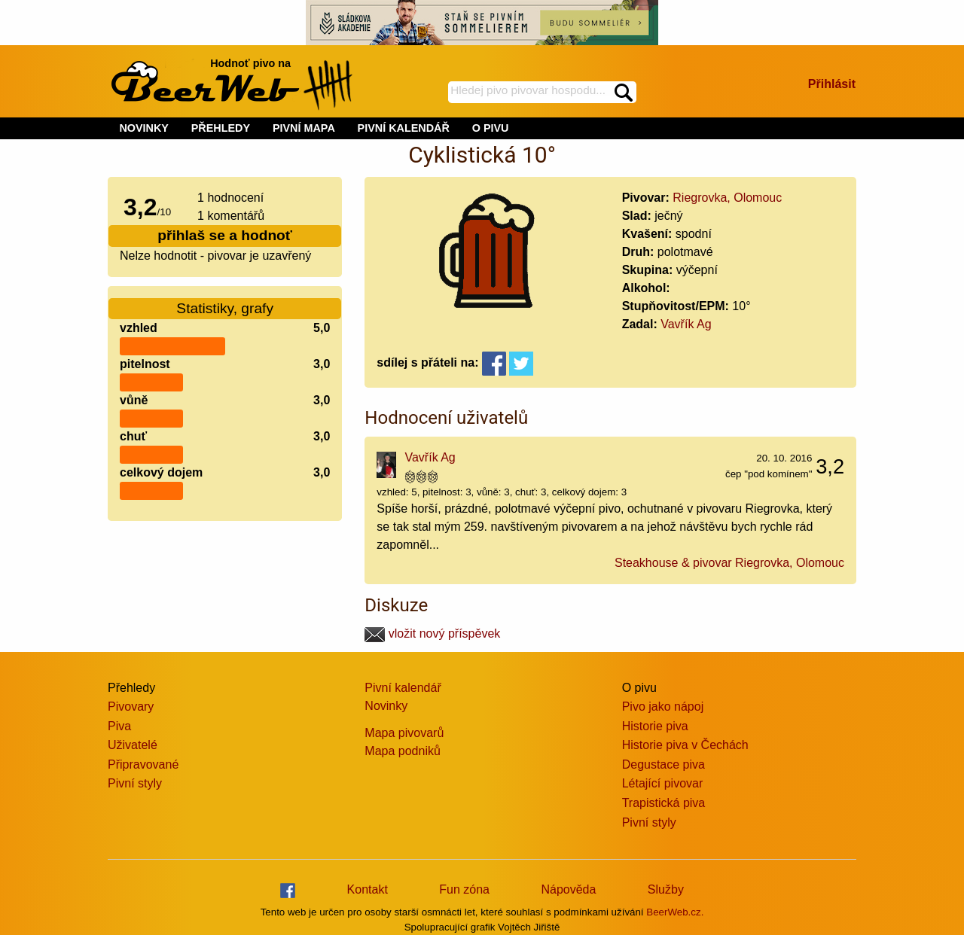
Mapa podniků (403, 751)
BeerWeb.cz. (674, 912)
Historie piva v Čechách (685, 745)
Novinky (386, 705)
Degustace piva (663, 764)
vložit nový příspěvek (432, 633)
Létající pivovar (662, 783)
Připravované (143, 764)
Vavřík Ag (685, 324)
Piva (119, 726)
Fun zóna (464, 889)
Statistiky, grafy (224, 308)
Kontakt (367, 889)
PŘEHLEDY (220, 128)
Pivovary (131, 706)
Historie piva (655, 726)
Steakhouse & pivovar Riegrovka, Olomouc (729, 562)
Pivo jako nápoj (663, 706)
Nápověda (568, 889)
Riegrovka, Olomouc (727, 197)
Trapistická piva (664, 802)
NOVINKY (144, 128)
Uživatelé (132, 745)
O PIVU (490, 128)
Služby (666, 889)
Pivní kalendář (403, 687)
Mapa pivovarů (404, 732)
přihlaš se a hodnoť (224, 235)
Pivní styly (135, 783)
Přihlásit (832, 84)
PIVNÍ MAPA (304, 128)
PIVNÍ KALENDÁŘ (404, 128)
